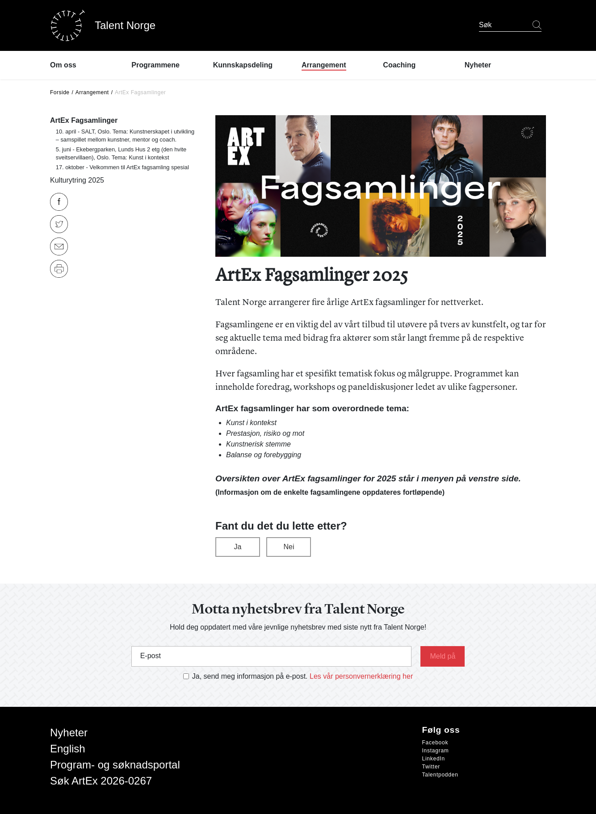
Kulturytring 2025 (77, 180)
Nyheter (69, 732)
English (67, 749)
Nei (288, 547)
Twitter (431, 767)
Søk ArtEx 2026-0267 (101, 781)
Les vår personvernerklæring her (361, 676)
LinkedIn (433, 759)
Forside (60, 92)
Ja (238, 547)
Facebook (435, 742)
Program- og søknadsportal (115, 765)
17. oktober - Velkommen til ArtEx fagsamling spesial (122, 167)
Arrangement (92, 92)
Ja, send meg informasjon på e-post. (250, 676)
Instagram (435, 750)
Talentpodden (440, 775)
